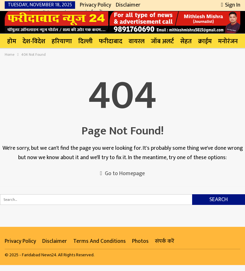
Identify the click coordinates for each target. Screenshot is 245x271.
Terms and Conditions (99, 241)
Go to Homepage (122, 173)
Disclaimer (128, 5)
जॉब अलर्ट (162, 41)
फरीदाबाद (110, 41)
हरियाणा (62, 41)
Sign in (230, 5)
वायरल (137, 41)
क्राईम (205, 41)
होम (11, 41)
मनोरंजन (228, 41)
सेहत (186, 41)
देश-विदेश (34, 41)
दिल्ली (85, 41)
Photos (140, 241)
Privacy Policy (95, 5)
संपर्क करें (164, 241)
